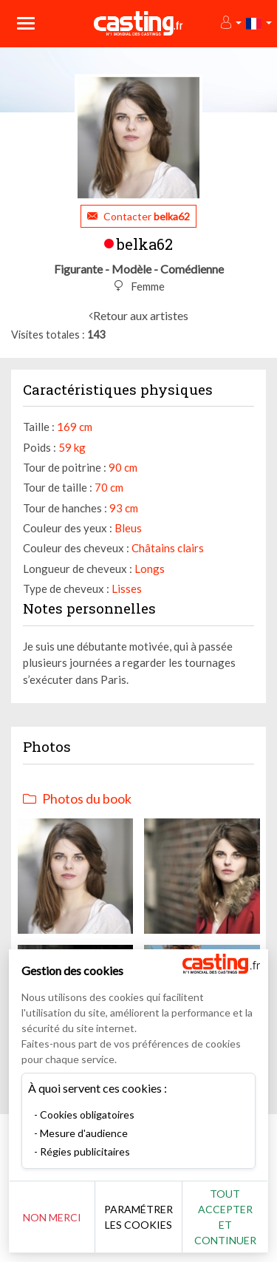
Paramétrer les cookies (138, 1217)
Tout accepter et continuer (225, 1216)
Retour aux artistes (140, 315)
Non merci (52, 1217)
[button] (230, 23)
